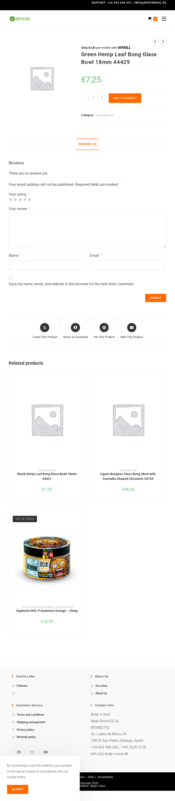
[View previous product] (155, 42)
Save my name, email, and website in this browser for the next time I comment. (71, 284)
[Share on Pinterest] (104, 331)
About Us (101, 693)
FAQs (91, 777)
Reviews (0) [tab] (87, 144)
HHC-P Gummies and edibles (38, 607)
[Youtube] (46, 752)
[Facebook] (19, 752)
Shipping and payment (31, 722)
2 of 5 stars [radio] (15, 199)
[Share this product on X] (44, 331)
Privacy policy (25, 729)
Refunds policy (26, 737)
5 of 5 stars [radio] (29, 199)
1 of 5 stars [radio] (10, 199)
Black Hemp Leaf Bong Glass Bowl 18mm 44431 (47, 476)
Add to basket (125, 98)
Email (95, 255)
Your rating (19, 194)
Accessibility (105, 777)
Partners (22, 685)
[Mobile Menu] (162, 18)
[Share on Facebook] (75, 331)
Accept (18, 789)
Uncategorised (104, 115)
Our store (101, 685)
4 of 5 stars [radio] (25, 199)
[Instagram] (32, 752)
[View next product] (163, 42)
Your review (19, 209)
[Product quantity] (93, 97)
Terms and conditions (30, 714)
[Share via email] (132, 331)
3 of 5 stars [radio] (20, 199)
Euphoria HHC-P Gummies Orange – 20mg (46, 611)
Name (15, 255)
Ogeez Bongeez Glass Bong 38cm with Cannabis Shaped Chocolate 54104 (128, 476)
